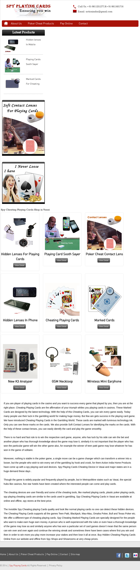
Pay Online (52, 554)
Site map (75, 554)
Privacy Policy (55, 566)
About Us (16, 23)
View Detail (19, 265)
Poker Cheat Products (41, 23)
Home (6, 23)
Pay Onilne (66, 23)
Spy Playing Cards (18, 566)
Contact (83, 23)
